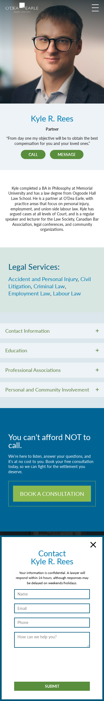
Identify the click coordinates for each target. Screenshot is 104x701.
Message (67, 154)
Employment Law (29, 293)
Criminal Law (49, 286)
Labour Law (67, 293)
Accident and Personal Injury (43, 279)
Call (33, 154)
